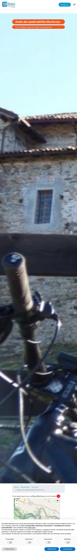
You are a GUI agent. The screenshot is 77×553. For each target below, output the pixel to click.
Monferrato (25, 487)
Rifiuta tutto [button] (52, 549)
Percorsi (35, 487)
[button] (16, 500)
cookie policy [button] (31, 527)
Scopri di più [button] (9, 549)
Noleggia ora (65, 5)
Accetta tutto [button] (67, 549)
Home (16, 487)
